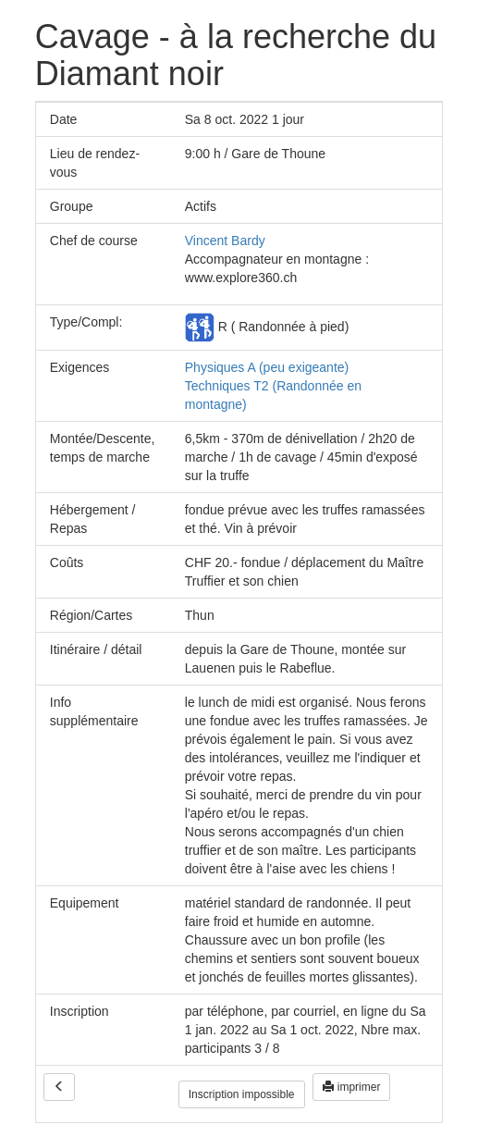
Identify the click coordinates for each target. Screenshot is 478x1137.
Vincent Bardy (225, 240)
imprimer (351, 1087)
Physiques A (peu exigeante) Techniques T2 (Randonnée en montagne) (273, 386)
